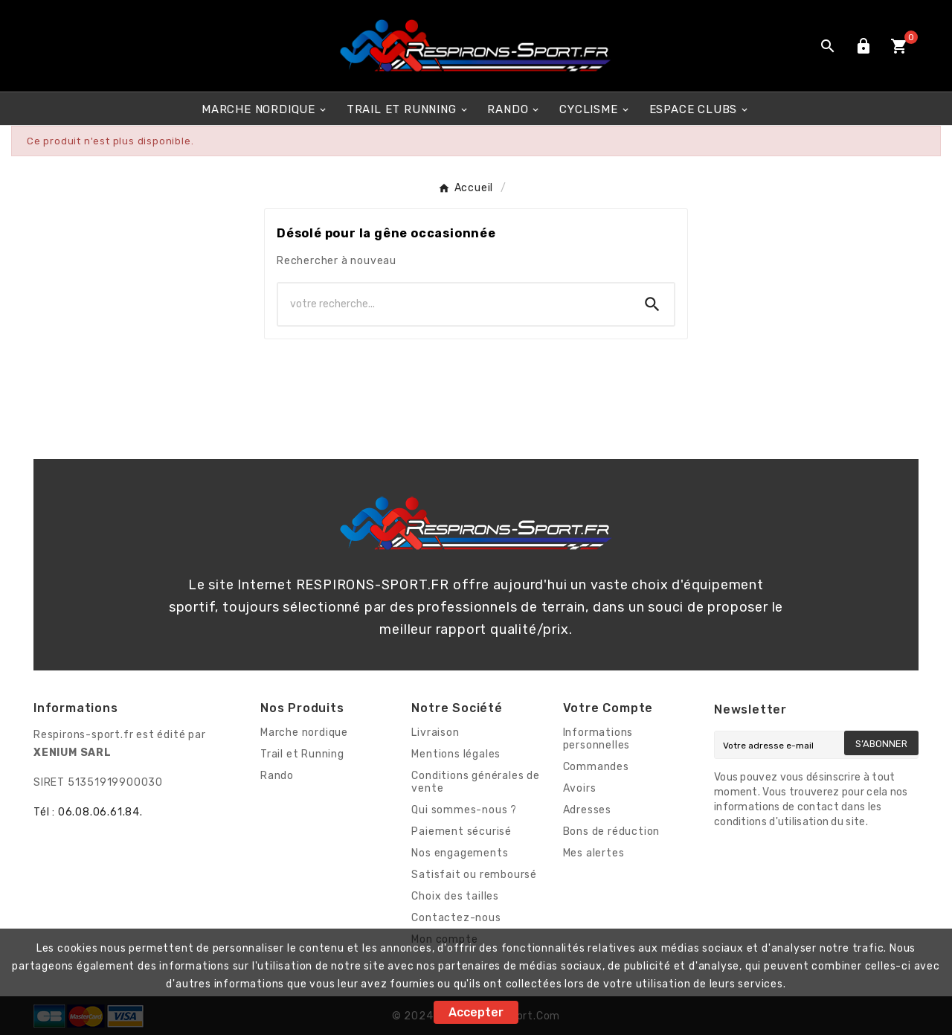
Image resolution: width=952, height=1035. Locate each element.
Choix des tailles (455, 896)
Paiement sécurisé (461, 831)
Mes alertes (594, 853)
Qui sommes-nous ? (464, 810)
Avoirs (579, 788)
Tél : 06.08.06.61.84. (88, 812)
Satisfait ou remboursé (474, 874)
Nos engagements (459, 853)
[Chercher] (454, 304)
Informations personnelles (598, 739)
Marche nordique (304, 732)
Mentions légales (456, 754)
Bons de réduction (611, 831)
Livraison (435, 732)
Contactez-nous (456, 917)
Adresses (587, 810)
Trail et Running (302, 754)
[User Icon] (863, 46)
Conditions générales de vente (475, 782)
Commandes (596, 766)
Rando (277, 775)
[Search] (652, 304)
